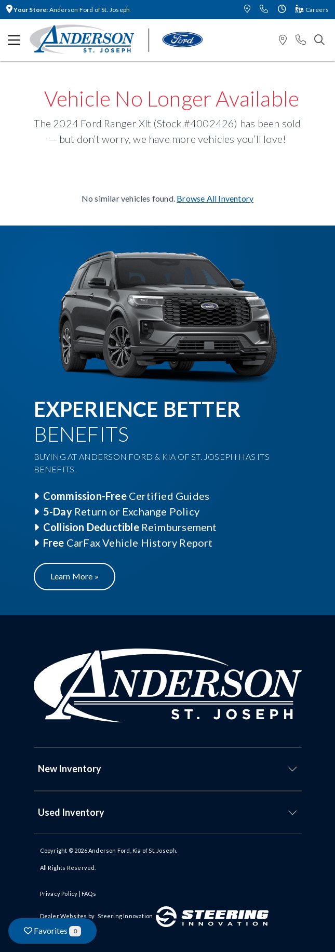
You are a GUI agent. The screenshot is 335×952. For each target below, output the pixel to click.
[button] (247, 10)
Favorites (52, 930)
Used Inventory (71, 812)
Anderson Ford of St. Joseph (68, 10)
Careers (312, 10)
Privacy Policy (59, 893)
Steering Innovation (125, 916)
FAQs (89, 893)
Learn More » (74, 576)
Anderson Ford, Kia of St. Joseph (132, 850)
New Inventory (69, 768)
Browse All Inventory (215, 198)
